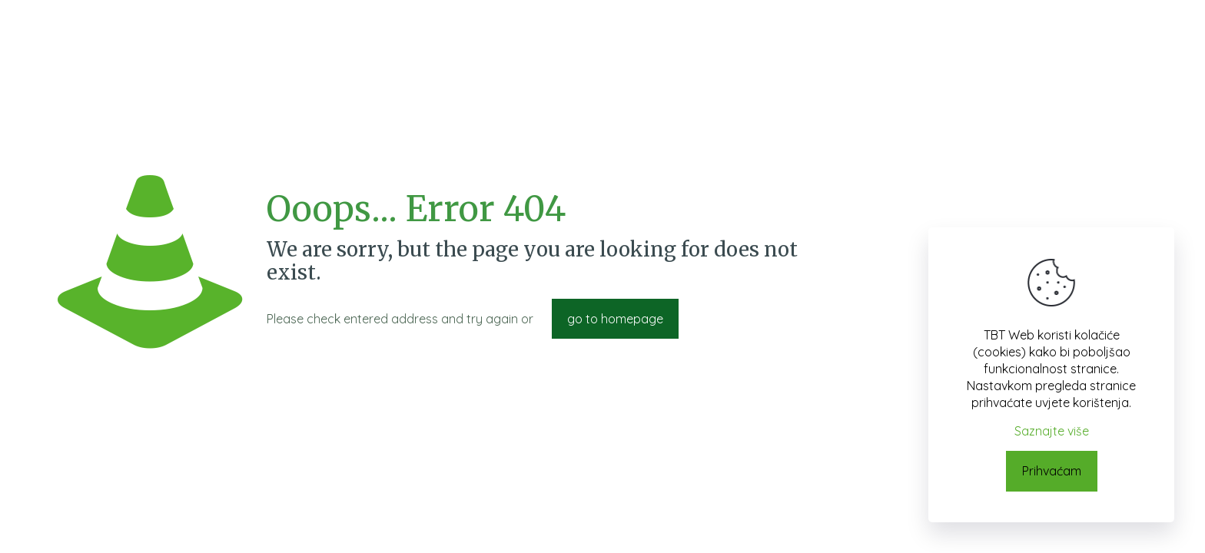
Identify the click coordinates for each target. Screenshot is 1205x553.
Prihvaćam (1051, 470)
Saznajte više (1051, 431)
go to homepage (615, 318)
